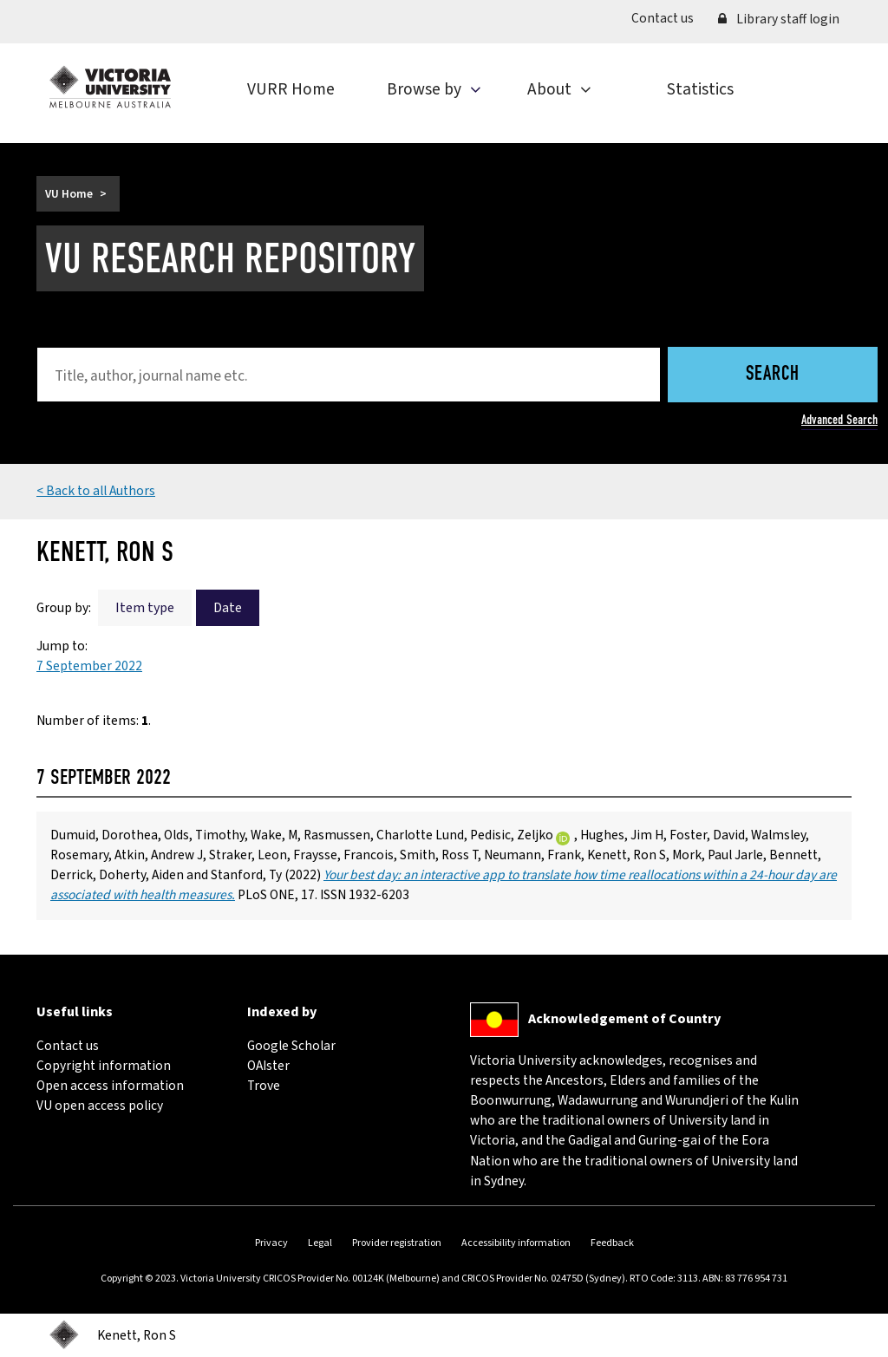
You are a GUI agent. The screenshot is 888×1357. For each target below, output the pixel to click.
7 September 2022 (89, 665)
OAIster (268, 1065)
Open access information (110, 1085)
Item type (144, 607)
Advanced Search (839, 419)
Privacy (271, 1243)
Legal (320, 1243)
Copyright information (103, 1065)
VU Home (69, 194)
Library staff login (778, 19)
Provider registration (396, 1243)
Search (773, 375)
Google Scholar (291, 1045)
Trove (263, 1085)
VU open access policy (99, 1105)
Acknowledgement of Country (624, 1018)
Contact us (668, 18)
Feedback (612, 1243)
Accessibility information (516, 1243)
